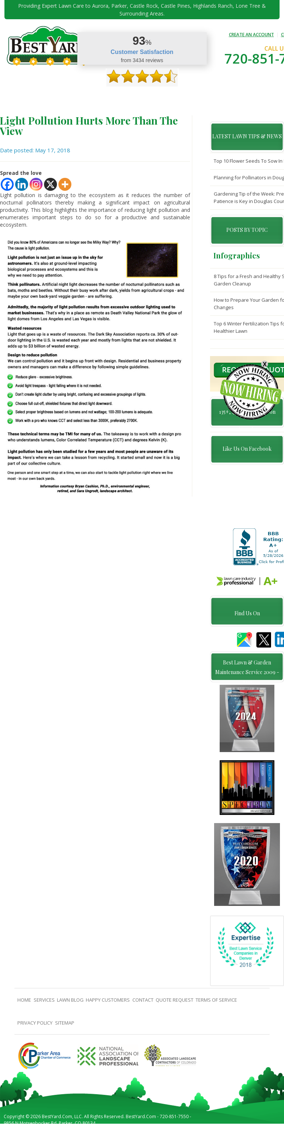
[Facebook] (7, 184)
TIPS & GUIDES (84, 97)
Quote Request (203, 97)
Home (17, 97)
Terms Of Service (216, 1005)
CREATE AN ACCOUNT (251, 34)
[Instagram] (36, 184)
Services (58, 97)
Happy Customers (140, 97)
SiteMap (64, 1028)
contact (172, 97)
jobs (16, 112)
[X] (50, 184)
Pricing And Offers (244, 97)
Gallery (110, 97)
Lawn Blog (70, 1005)
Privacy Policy (35, 1028)
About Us (36, 97)
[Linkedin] (21, 184)
